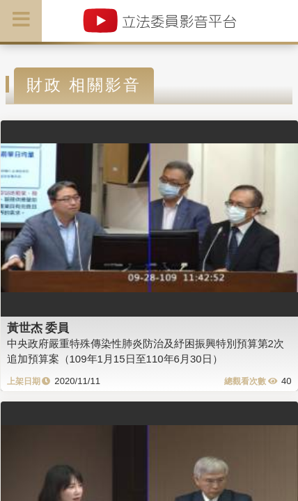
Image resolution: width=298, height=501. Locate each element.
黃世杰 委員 (38, 327)
